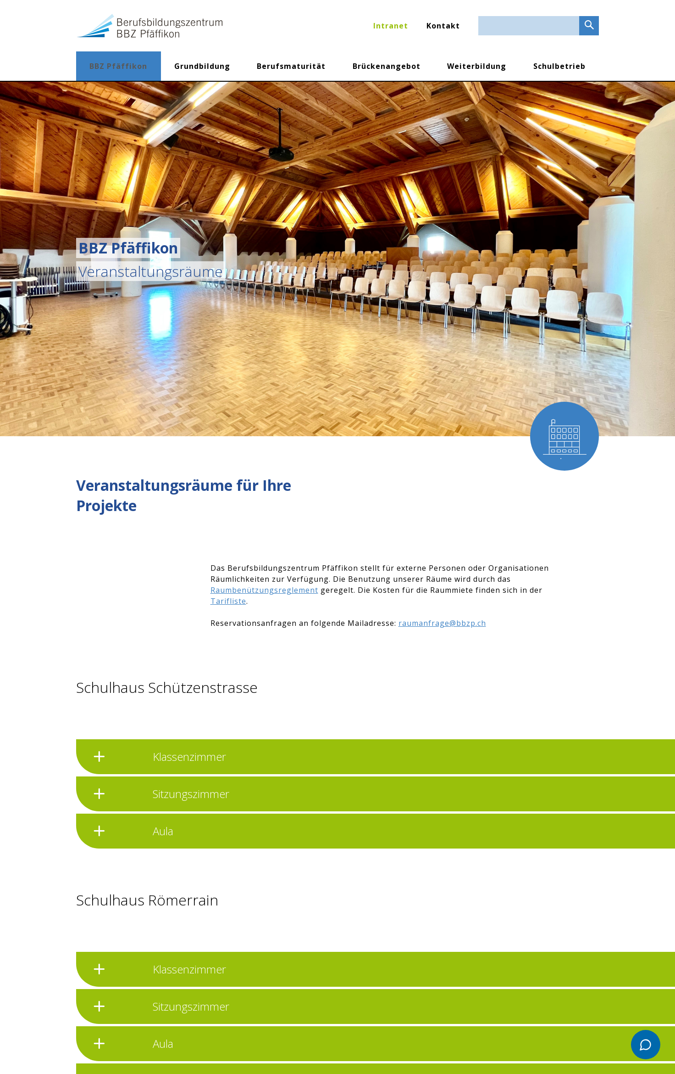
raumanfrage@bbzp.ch (442, 623)
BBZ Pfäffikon (118, 66)
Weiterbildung (476, 66)
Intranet (390, 26)
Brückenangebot (386, 66)
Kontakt (443, 26)
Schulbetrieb (559, 66)
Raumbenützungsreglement (264, 590)
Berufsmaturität (291, 66)
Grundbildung (202, 66)
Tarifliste (228, 601)
